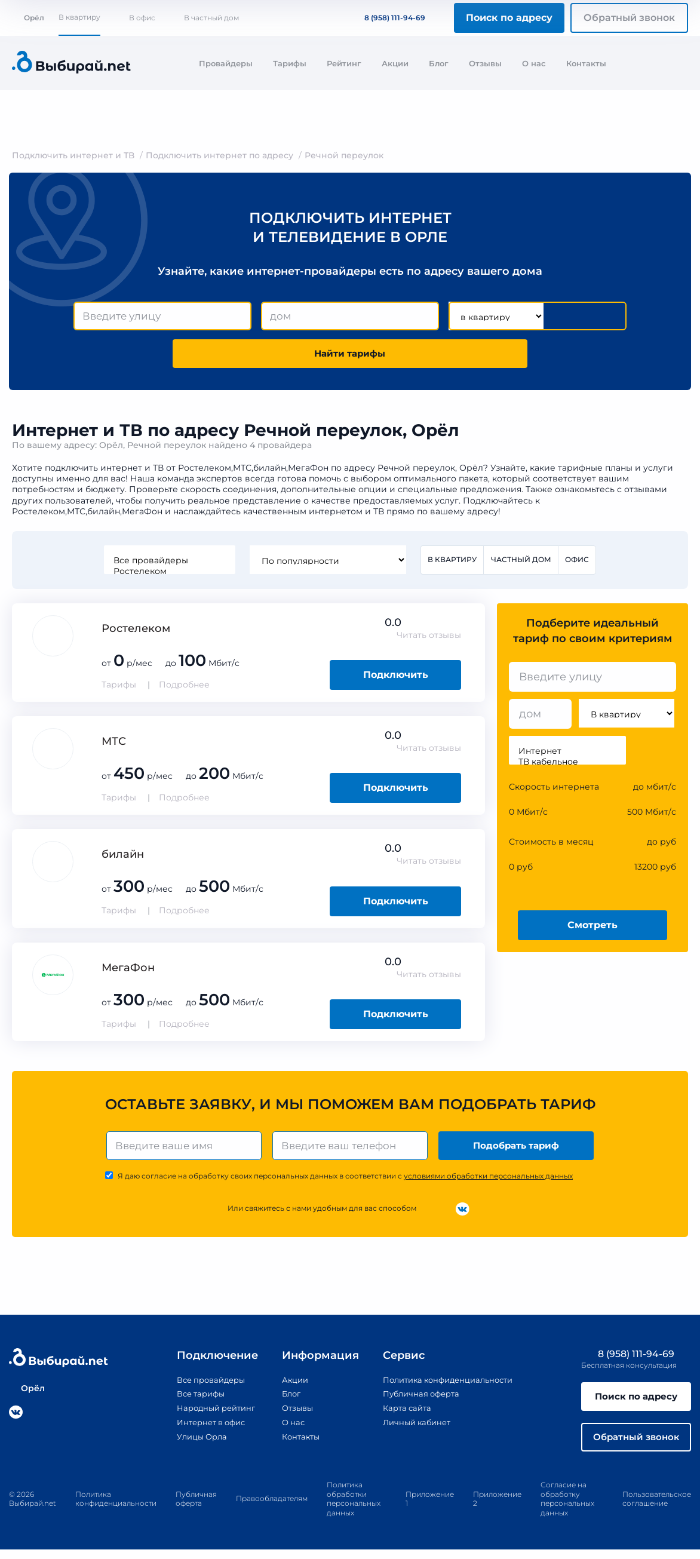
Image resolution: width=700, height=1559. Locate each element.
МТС (114, 745)
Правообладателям (272, 1507)
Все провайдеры (168, 563)
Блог (439, 63)
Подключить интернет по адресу (219, 155)
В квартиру (79, 17)
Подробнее (184, 688)
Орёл (28, 17)
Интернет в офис (202, 1427)
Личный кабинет (412, 1427)
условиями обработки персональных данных (488, 1181)
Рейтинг (344, 63)
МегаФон (128, 971)
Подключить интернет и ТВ (73, 155)
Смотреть (592, 928)
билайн (123, 858)
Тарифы (289, 63)
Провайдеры (226, 63)
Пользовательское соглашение (656, 1508)
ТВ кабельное (567, 765)
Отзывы (485, 63)
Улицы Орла (192, 1441)
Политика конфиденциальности (446, 1385)
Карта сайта (401, 1413)
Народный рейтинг (207, 1413)
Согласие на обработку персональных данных (567, 1508)
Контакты (586, 63)
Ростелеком (168, 574)
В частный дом (211, 17)
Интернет (567, 755)
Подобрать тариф (517, 1150)
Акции (395, 63)
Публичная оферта (416, 1399)
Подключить (395, 679)
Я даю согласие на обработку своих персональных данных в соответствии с (345, 1181)
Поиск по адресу (509, 17)
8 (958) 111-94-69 (387, 17)
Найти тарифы (350, 355)
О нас (534, 63)
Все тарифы (190, 1399)
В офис (142, 17)
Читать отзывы (429, 639)
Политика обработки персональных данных (353, 1508)
